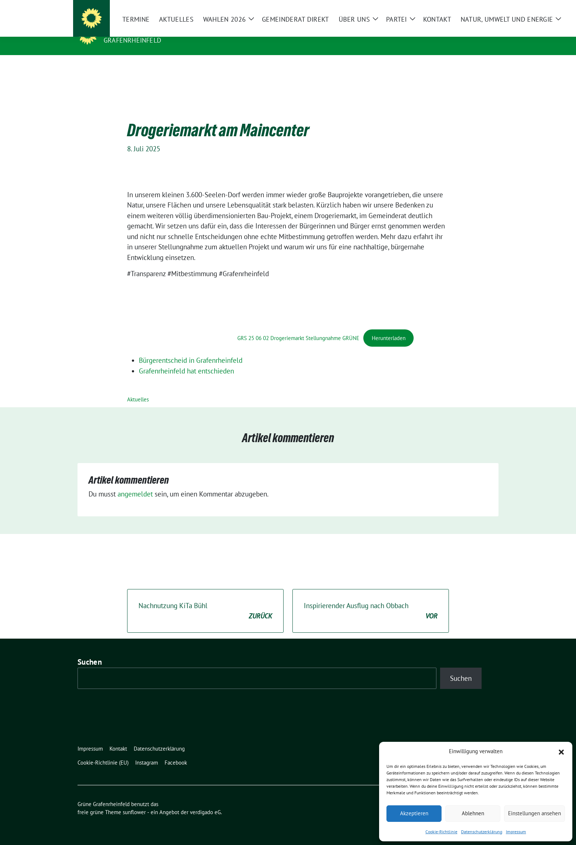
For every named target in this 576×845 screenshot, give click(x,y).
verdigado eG (205, 800)
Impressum (516, 831)
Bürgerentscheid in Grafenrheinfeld (190, 348)
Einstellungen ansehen (534, 813)
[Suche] (475, 7)
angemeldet (135, 482)
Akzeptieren (414, 813)
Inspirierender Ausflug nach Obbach (371, 600)
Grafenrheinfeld (132, 40)
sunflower (134, 800)
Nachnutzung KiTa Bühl (205, 600)
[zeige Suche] (485, 7)
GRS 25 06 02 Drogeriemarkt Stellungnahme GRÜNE (298, 326)
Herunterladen (389, 326)
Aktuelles (138, 387)
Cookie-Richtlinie (441, 831)
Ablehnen (473, 813)
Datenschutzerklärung (481, 831)
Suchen (90, 651)
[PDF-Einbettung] (182, 301)
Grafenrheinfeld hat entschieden (186, 359)
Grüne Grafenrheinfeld (151, 29)
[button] (561, 751)
